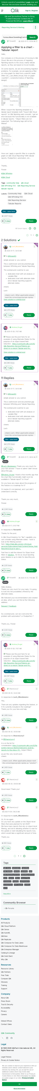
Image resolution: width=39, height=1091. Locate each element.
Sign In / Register (31, 10)
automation (16, 868)
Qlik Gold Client (6, 956)
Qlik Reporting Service (26, 186)
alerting (16, 871)
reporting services (27, 875)
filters (17, 878)
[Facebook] (11, 1038)
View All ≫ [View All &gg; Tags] (7, 894)
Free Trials (5, 975)
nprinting (24, 871)
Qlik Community (8, 1033)
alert (5, 878)
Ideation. (11, 555)
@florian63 (12, 256)
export (11, 878)
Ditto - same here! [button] (9, 211)
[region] (19, 1076)
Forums (11, 908)
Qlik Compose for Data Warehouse (14, 946)
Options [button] (35, 27)
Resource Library (7, 969)
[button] (36, 41)
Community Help (14, 193)
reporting (25, 868)
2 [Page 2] (33, 235)
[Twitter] (2, 1038)
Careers (4, 1014)
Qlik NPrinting (7, 173)
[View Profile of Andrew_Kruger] (17, 327)
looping (15, 881)
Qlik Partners (6, 972)
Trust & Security (7, 1004)
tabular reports (7, 189)
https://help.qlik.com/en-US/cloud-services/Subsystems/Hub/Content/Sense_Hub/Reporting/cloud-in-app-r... (19, 546)
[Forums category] (4, 908)
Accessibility (5, 1008)
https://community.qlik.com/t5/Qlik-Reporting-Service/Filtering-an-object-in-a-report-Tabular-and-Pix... (19, 346)
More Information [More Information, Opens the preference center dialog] (19, 1088)
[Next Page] (36, 235)
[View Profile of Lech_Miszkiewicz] (18, 246)
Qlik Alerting (8, 871)
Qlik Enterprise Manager (10, 949)
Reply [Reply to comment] (29, 315)
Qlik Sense (5, 929)
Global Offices (6, 1021)
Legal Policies (6, 1057)
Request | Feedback (8, 606)
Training (4, 985)
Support (4, 989)
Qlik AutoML (5, 933)
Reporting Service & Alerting (13, 27)
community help (12, 183)
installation (7, 881)
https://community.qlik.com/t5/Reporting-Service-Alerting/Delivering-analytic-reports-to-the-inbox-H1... (19, 747)
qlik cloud (24, 183)
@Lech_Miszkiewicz (8, 466)
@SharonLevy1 (9, 739)
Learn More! (28, 21)
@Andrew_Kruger (7, 475)
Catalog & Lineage (8, 953)
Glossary (4, 982)
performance (24, 881)
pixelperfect (8, 885)
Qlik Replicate (6, 939)
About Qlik (5, 998)
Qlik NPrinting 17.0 (8, 186)
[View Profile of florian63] (12, 41)
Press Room (5, 1001)
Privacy (4, 1011)
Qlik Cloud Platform (8, 926)
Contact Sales (6, 1024)
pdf (30, 871)
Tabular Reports (14, 203)
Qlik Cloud (6, 177)
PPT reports (18, 885)
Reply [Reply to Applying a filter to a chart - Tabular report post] (31, 221)
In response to (11, 530)
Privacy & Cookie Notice (10, 1060)
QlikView (4, 936)
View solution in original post (14, 299)
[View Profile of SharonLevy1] (13, 689)
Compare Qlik (6, 979)
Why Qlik (4, 959)
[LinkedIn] (7, 1038)
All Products (5, 923)
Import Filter (25, 878)
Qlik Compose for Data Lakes (12, 943)
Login (28, 2)
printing (27, 885)
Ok (19, 1084)
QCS (5, 888)
